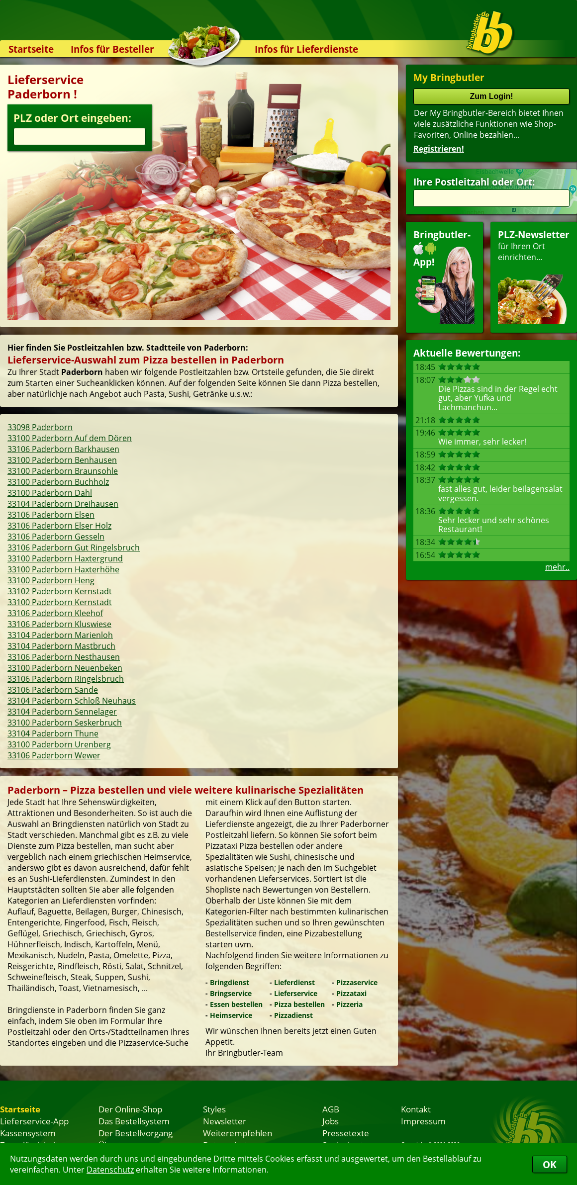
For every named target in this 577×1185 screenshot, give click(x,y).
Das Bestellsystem (134, 1121)
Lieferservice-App (34, 1121)
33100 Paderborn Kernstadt (59, 602)
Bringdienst (229, 982)
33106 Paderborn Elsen (51, 514)
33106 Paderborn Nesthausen (63, 656)
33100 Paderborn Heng (51, 580)
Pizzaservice (357, 982)
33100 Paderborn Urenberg (59, 744)
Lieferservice (295, 993)
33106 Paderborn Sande (52, 689)
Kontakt (416, 1109)
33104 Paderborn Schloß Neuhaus (71, 700)
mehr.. (557, 566)
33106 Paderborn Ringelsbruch (65, 678)
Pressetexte (345, 1133)
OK (550, 1164)
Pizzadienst (293, 1015)
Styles (214, 1109)
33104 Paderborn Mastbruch (61, 645)
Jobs (330, 1121)
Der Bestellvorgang (135, 1133)
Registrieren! (438, 148)
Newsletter (224, 1121)
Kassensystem (28, 1133)
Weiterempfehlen (237, 1133)
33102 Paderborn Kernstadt (59, 591)
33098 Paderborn (40, 427)
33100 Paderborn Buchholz (58, 481)
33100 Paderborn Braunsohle (62, 470)
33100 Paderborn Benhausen (62, 460)
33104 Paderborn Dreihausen (62, 503)
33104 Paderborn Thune (52, 733)
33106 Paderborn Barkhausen (63, 449)
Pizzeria (349, 1004)
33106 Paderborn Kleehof (55, 613)
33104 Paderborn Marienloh (60, 635)
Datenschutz (110, 1169)
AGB (330, 1109)
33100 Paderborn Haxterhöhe (63, 569)
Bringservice (231, 993)
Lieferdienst (294, 982)
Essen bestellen (236, 1004)
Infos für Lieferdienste (306, 49)
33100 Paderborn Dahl (49, 492)
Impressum (423, 1121)
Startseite (31, 49)
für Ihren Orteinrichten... (534, 276)
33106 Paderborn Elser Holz (59, 525)
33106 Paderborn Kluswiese (59, 624)
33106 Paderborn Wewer (53, 755)
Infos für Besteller (112, 49)
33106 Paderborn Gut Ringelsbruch (73, 547)
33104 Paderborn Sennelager (62, 711)
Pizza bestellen (299, 1004)
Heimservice (231, 1015)
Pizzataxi (351, 993)
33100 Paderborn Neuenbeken (64, 667)
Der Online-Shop (130, 1109)
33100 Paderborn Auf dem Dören (69, 438)
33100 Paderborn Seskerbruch (64, 722)
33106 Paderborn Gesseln (55, 536)
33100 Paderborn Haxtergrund (65, 558)
